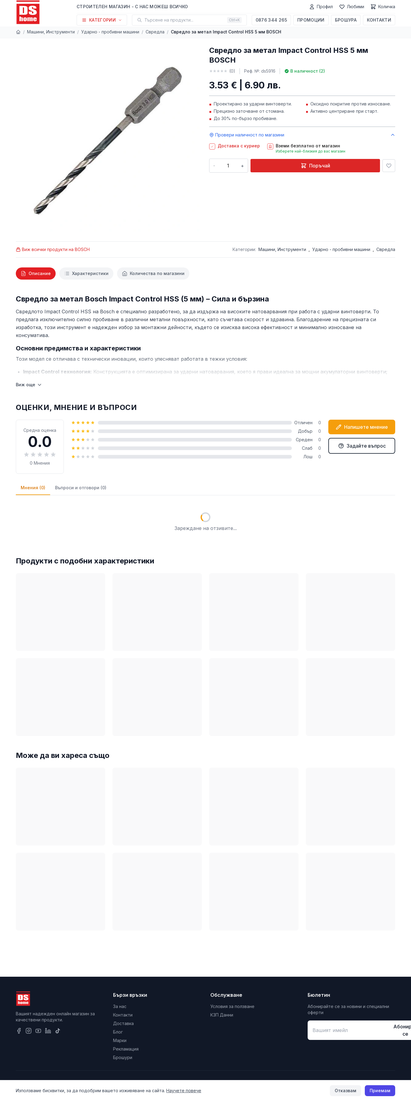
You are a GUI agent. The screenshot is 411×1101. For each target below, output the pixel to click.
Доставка (123, 1023)
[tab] (36, 273)
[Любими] (351, 7)
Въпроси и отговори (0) (80, 487)
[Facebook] (19, 1031)
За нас (119, 1006)
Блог (118, 1031)
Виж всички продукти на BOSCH (53, 249)
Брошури (122, 1057)
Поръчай (315, 166)
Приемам (380, 1090)
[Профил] (321, 7)
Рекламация (126, 1048)
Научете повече (183, 1090)
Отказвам (345, 1090)
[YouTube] (38, 1031)
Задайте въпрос (362, 446)
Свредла (155, 31)
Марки (119, 1040)
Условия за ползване (232, 1006)
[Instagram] (29, 1031)
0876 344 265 (271, 19)
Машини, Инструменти (51, 31)
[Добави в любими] (388, 165)
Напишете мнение (362, 427)
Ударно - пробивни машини (110, 31)
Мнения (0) (33, 487)
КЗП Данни (221, 1014)
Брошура (346, 19)
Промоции (311, 19)
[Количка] (382, 7)
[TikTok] (58, 1031)
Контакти (379, 19)
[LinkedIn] (48, 1031)
